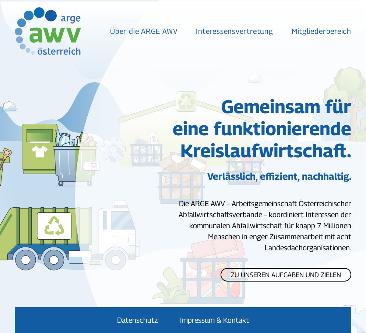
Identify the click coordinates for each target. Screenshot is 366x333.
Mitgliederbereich (321, 31)
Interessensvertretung (234, 31)
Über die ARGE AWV (143, 31)
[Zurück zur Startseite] (48, 31)
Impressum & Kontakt (214, 320)
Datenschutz (137, 320)
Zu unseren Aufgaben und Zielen (286, 275)
